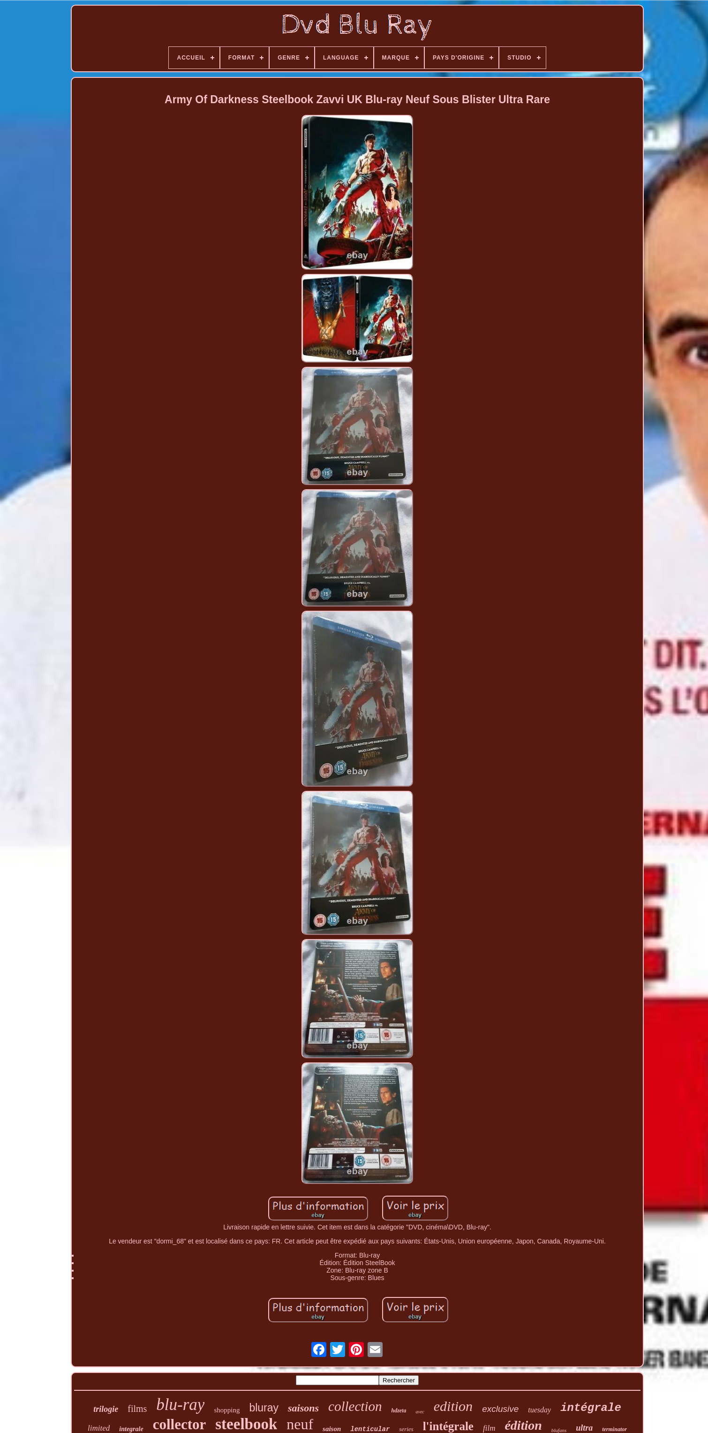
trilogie (105, 1409)
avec (419, 1411)
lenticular (370, 1429)
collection (355, 1406)
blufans (558, 1430)
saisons (303, 1408)
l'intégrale (448, 1426)
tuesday (539, 1410)
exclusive (500, 1409)
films (137, 1408)
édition (523, 1425)
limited (99, 1428)
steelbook (246, 1424)
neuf (299, 1424)
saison (332, 1429)
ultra (584, 1428)
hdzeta (398, 1410)
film (489, 1428)
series (406, 1429)
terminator (614, 1429)
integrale (131, 1429)
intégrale (590, 1408)
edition (453, 1406)
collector (179, 1424)
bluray (264, 1408)
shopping (227, 1410)
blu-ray (180, 1404)
